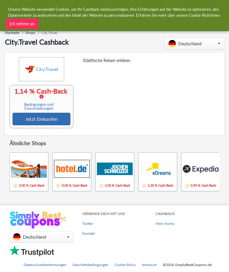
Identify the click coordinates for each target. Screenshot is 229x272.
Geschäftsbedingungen (90, 264)
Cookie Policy (125, 264)
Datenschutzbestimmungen (45, 264)
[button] (194, 44)
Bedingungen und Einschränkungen (38, 106)
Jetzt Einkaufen (41, 119)
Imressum (149, 264)
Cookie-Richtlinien (204, 15)
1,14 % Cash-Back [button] (41, 99)
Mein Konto (165, 223)
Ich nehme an (22, 23)
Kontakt (88, 233)
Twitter (87, 223)
